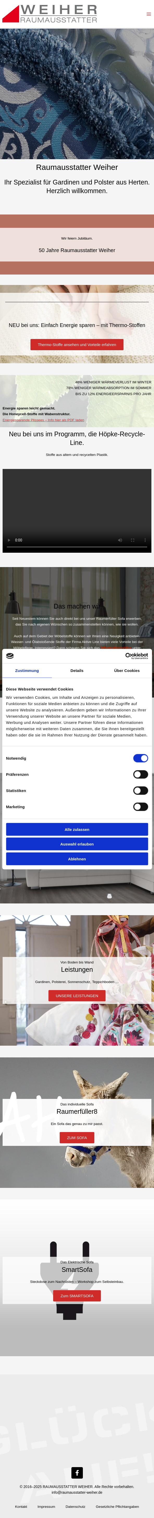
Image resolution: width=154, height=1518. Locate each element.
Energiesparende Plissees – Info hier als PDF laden (43, 420)
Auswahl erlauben (77, 844)
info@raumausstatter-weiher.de (77, 1492)
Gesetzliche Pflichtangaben (117, 1507)
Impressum (46, 1507)
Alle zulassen (77, 829)
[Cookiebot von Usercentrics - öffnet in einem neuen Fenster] (125, 656)
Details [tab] (77, 670)
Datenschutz (75, 1507)
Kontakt (21, 1507)
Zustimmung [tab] (27, 670)
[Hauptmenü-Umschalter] (149, 14)
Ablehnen (77, 858)
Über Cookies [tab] (127, 670)
